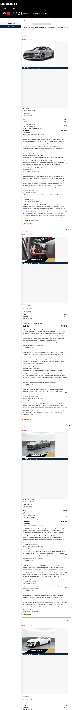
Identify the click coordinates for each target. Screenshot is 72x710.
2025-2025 (16, 20)
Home (3, 20)
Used (12, 20)
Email (7, 708)
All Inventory (7, 20)
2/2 (33, 29)
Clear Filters (67, 24)
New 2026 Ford (27, 36)
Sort (29, 24)
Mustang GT (27, 39)
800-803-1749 (9, 8)
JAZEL (15, 630)
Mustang (23, 20)
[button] (50, 24)
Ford (20, 20)
